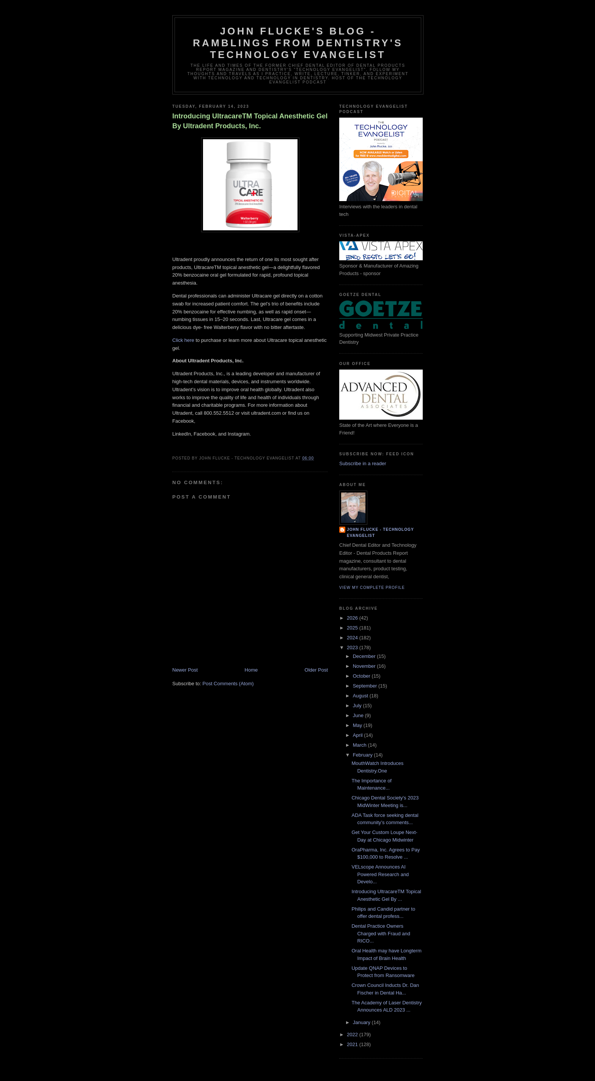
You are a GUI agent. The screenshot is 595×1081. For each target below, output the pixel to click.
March (360, 745)
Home (251, 670)
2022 (353, 1034)
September (365, 686)
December (365, 656)
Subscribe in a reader (362, 463)
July (358, 705)
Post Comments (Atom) (228, 683)
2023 (353, 647)
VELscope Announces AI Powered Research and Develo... (380, 874)
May (358, 725)
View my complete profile (372, 587)
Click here (183, 340)
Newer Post (185, 670)
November (365, 666)
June (359, 715)
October (362, 676)
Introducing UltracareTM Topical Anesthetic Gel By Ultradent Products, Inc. (249, 120)
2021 (353, 1044)
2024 (353, 637)
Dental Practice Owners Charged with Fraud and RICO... (380, 933)
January (362, 1022)
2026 (353, 618)
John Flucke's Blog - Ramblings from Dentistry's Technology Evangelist (298, 42)
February (363, 755)
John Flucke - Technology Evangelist (380, 532)
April (358, 735)
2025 (353, 628)
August (361, 696)
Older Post (316, 670)
